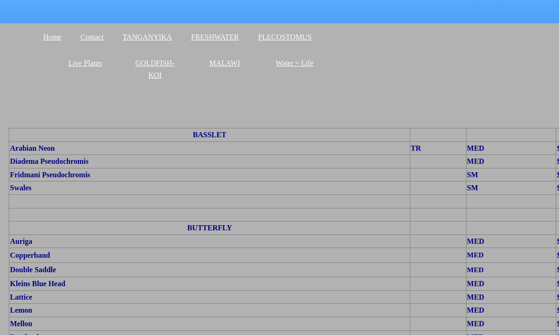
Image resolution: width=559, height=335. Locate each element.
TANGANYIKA (147, 37)
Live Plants (85, 63)
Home (52, 37)
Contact (92, 37)
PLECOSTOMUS (284, 37)
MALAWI (224, 63)
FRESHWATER (215, 37)
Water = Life (294, 63)
